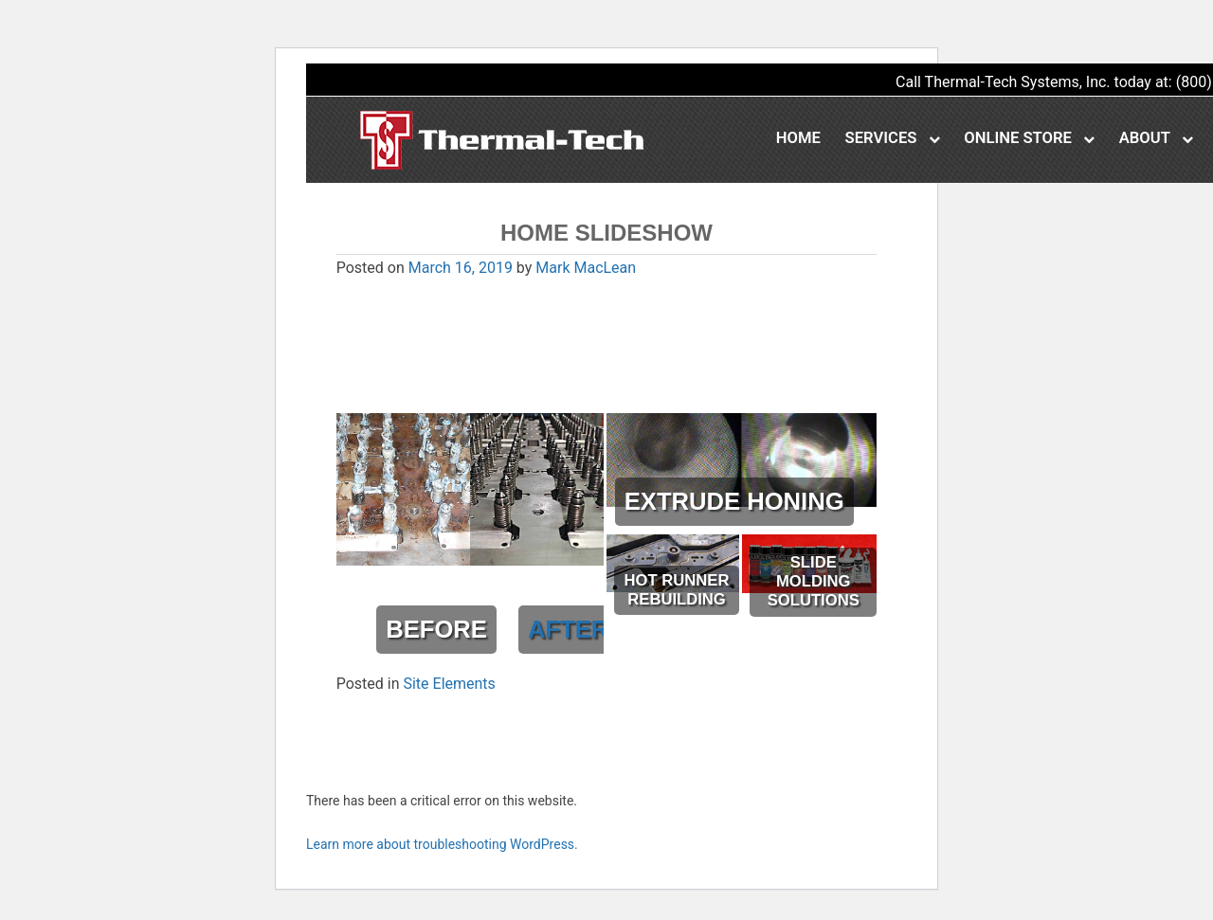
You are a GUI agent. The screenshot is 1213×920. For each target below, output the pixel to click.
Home (798, 138)
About (1156, 138)
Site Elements (449, 684)
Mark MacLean (585, 268)
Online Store (1029, 138)
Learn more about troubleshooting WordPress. (442, 844)
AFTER (568, 629)
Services (892, 138)
